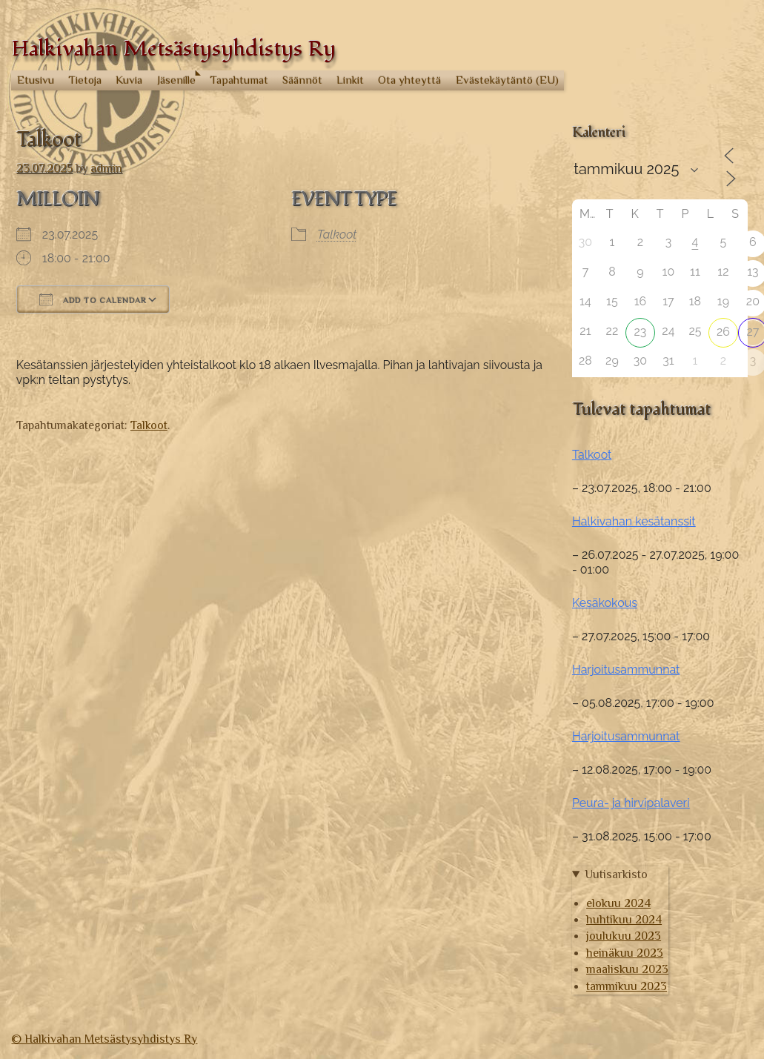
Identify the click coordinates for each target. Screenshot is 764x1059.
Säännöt (302, 79)
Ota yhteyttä (409, 79)
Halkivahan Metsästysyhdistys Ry (173, 48)
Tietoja (85, 79)
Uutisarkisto (616, 874)
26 (723, 332)
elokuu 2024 (618, 903)
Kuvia (129, 79)
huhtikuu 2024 (624, 919)
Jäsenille (176, 79)
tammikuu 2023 (626, 986)
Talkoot (336, 235)
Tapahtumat (239, 79)
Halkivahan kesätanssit (634, 521)
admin (106, 168)
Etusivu (35, 79)
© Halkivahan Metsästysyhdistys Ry (104, 1039)
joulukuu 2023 (623, 936)
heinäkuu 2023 (624, 953)
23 (640, 332)
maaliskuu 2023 (627, 969)
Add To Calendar (93, 299)
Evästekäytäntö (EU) (507, 79)
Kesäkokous (604, 603)
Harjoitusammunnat (626, 670)
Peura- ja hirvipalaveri (631, 803)
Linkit (350, 79)
